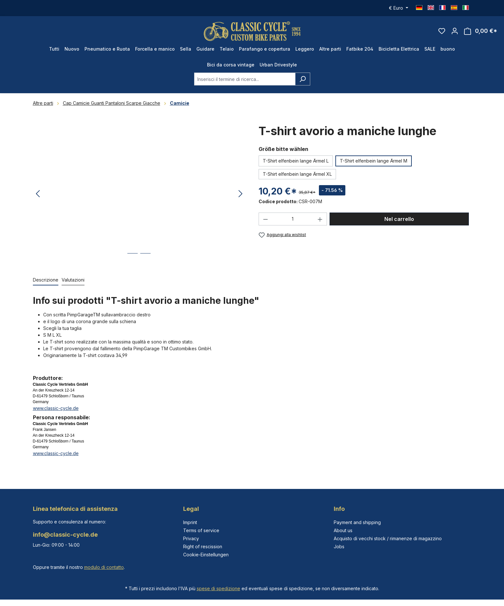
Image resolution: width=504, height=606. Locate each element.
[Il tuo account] (455, 31)
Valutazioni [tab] (73, 280)
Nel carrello (399, 219)
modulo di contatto (104, 567)
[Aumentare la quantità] (320, 219)
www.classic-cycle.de (56, 408)
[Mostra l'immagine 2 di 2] (145, 258)
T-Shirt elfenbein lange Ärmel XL (297, 174)
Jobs (339, 546)
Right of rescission (202, 546)
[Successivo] (240, 194)
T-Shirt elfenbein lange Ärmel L (296, 161)
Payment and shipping (357, 522)
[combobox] (244, 79)
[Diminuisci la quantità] (265, 219)
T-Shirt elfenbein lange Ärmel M (373, 161)
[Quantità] (293, 219)
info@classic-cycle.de (65, 534)
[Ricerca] (302, 79)
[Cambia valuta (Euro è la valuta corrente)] (398, 8)
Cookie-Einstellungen (206, 554)
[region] (139, 193)
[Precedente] (38, 194)
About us (343, 530)
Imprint (190, 522)
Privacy (191, 538)
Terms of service (201, 530)
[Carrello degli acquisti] (481, 31)
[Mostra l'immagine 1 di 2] (132, 258)
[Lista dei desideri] (442, 31)
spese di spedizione (218, 588)
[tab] (45, 280)
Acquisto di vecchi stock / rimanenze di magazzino (388, 538)
